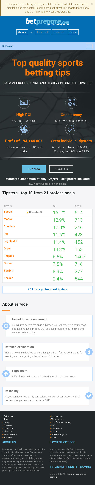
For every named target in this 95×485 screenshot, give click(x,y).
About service (10, 434)
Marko (8, 219)
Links (53, 437)
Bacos (8, 211)
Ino (6, 233)
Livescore (8, 428)
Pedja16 (9, 255)
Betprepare (9, 416)
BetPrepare (8, 46)
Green (7, 248)
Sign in (73, 32)
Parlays (7, 422)
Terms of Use (57, 419)
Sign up (22, 32)
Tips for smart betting (61, 422)
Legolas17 (10, 241)
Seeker (8, 278)
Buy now (34, 169)
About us (61, 169)
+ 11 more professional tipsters (47, 289)
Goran (8, 263)
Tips (6, 419)
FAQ (53, 425)
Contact (55, 431)
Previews (8, 425)
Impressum (56, 428)
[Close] (92, 4)
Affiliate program (59, 434)
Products (8, 437)
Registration (56, 416)
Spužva (8, 270)
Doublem (9, 226)
